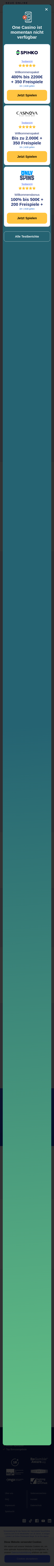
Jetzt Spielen (27, 95)
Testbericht (27, 61)
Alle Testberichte (27, 236)
